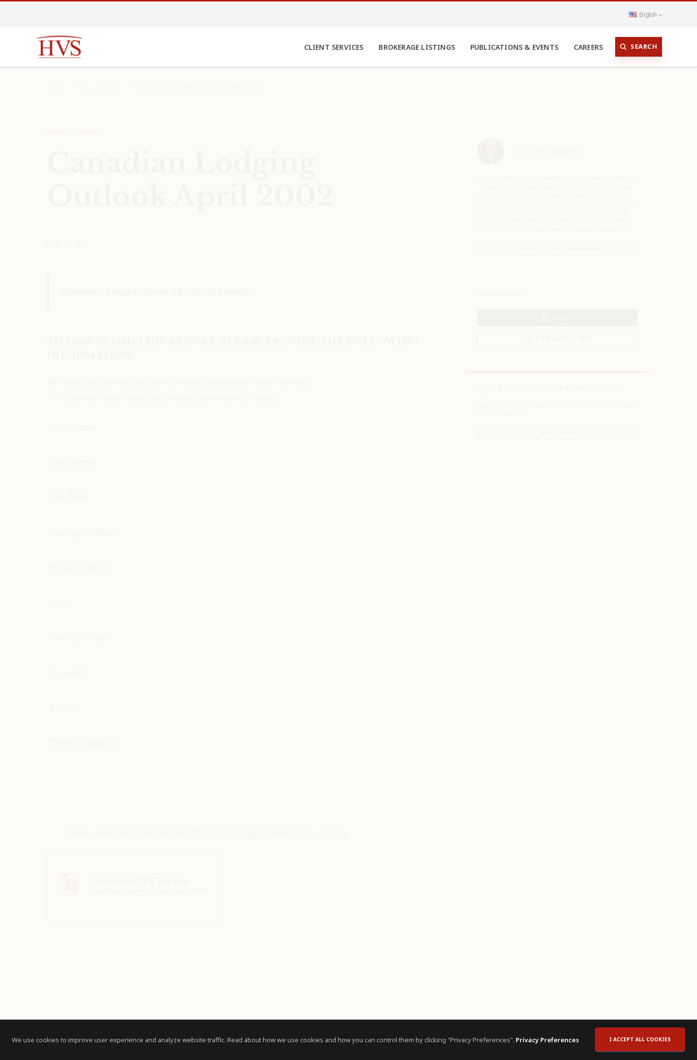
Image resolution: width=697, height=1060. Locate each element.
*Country (67, 666)
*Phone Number (81, 736)
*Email (61, 701)
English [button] (645, 14)
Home (56, 80)
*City (58, 596)
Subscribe (557, 426)
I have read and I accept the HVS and (206, 825)
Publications (99, 80)
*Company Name (83, 526)
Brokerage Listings (417, 47)
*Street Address (80, 561)
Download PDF (558, 332)
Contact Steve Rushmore (557, 242)
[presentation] (122, 790)
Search (639, 47)
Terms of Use (318, 825)
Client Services (334, 47)
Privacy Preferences (547, 1039)
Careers (588, 47)
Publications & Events (514, 47)
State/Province (78, 631)
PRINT (557, 311)
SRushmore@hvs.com (602, 222)
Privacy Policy (239, 825)
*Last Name (71, 455)
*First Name (72, 420)
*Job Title (67, 490)
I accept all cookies (640, 1039)
